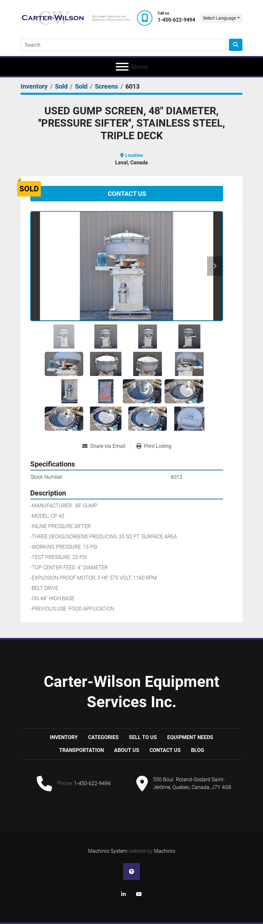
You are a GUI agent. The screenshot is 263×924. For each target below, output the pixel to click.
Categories (103, 737)
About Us (126, 750)
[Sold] (61, 86)
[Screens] (106, 86)
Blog (197, 750)
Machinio (164, 851)
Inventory (64, 737)
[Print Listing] (154, 446)
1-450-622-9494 (176, 20)
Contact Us (127, 193)
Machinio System (107, 851)
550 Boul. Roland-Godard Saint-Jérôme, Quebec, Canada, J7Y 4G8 (192, 783)
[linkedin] (123, 894)
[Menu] (122, 67)
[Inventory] (34, 86)
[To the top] (131, 871)
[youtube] (139, 894)
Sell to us (143, 737)
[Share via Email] (106, 446)
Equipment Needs (190, 737)
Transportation (81, 750)
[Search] (123, 45)
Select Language (219, 18)
